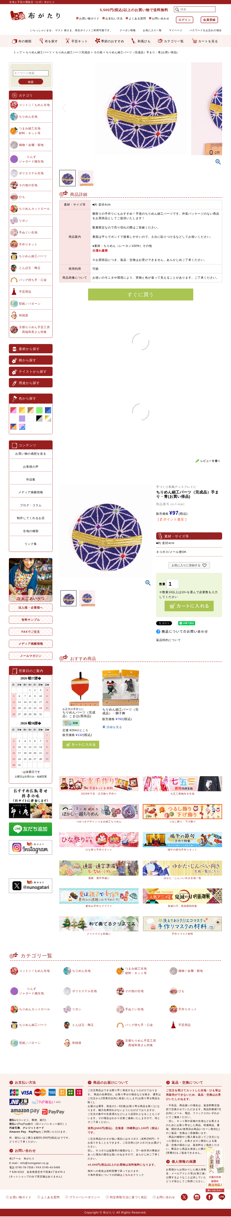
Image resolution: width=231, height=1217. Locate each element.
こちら (127, 1175)
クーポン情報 (128, 30)
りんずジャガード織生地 (31, 159)
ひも (22, 197)
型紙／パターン (30, 303)
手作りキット (28, 244)
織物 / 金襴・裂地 (31, 145)
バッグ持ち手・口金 (33, 279)
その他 (98, 52)
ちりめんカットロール (34, 208)
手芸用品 (25, 291)
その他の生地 (28, 185)
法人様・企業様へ (30, 607)
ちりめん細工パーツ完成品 (72, 52)
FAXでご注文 (30, 631)
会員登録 (209, 19)
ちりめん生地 (28, 116)
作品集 (30, 479)
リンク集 (31, 543)
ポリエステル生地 (31, 173)
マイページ (175, 30)
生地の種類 (31, 531)
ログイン (184, 19)
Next (217, 105)
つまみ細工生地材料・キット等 (30, 131)
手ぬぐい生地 (28, 232)
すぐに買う (140, 294)
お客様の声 (31, 466)
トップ (17, 52)
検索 (31, 82)
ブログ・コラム (31, 505)
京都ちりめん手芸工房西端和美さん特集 (34, 329)
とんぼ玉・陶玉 (30, 268)
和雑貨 (23, 315)
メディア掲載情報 (30, 492)
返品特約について (168, 640)
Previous (64, 105)
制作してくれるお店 (31, 518)
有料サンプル (30, 619)
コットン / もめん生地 (34, 104)
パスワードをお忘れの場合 (206, 30)
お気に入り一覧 (152, 30)
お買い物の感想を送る (30, 453)
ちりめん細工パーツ (39, 52)
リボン (23, 220)
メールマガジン (31, 656)
